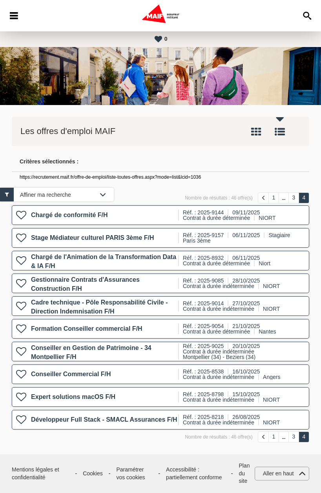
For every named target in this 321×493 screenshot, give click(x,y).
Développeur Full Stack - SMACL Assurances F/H (104, 419)
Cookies (93, 473)
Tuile (256, 131)
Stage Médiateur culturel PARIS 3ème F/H (92, 237)
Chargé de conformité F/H (69, 215)
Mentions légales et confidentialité (35, 473)
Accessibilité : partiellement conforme (194, 473)
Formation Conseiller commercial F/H (86, 328)
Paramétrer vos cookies (130, 473)
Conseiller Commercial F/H (71, 374)
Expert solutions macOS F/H (73, 396)
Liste (280, 131)
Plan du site (244, 473)
